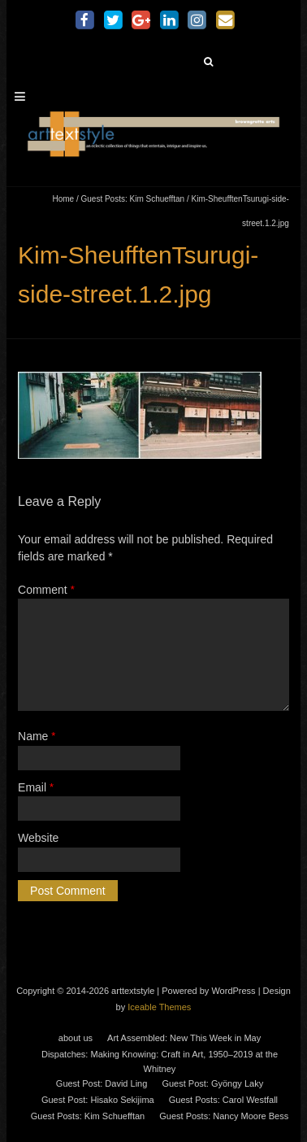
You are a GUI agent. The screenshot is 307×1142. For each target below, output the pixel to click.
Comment (46, 589)
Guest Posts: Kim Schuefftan (132, 198)
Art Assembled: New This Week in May (184, 1038)
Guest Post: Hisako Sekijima (97, 1100)
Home (63, 198)
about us (75, 1038)
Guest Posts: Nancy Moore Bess (223, 1116)
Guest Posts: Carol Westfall (223, 1100)
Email (36, 787)
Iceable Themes (159, 1007)
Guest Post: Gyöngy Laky (212, 1083)
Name (36, 736)
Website (38, 837)
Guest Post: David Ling (102, 1083)
